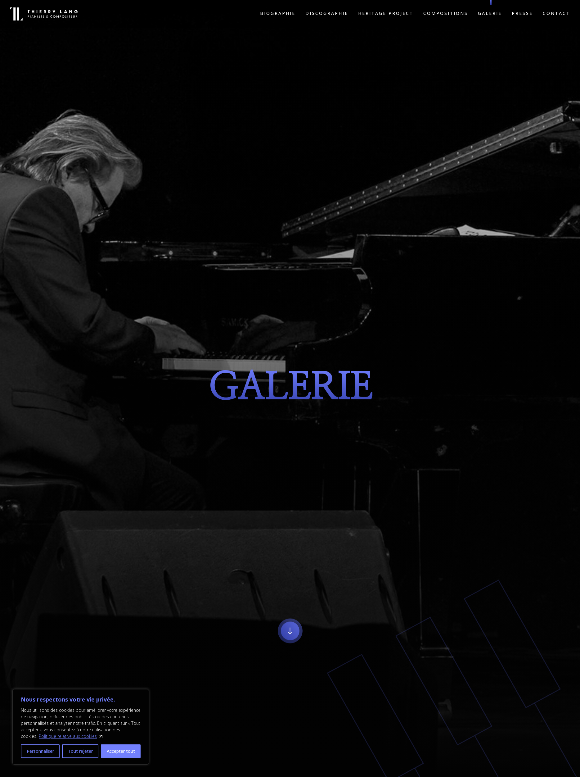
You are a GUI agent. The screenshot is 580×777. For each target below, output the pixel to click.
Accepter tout (121, 751)
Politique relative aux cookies (68, 736)
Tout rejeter (80, 751)
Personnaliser (40, 751)
